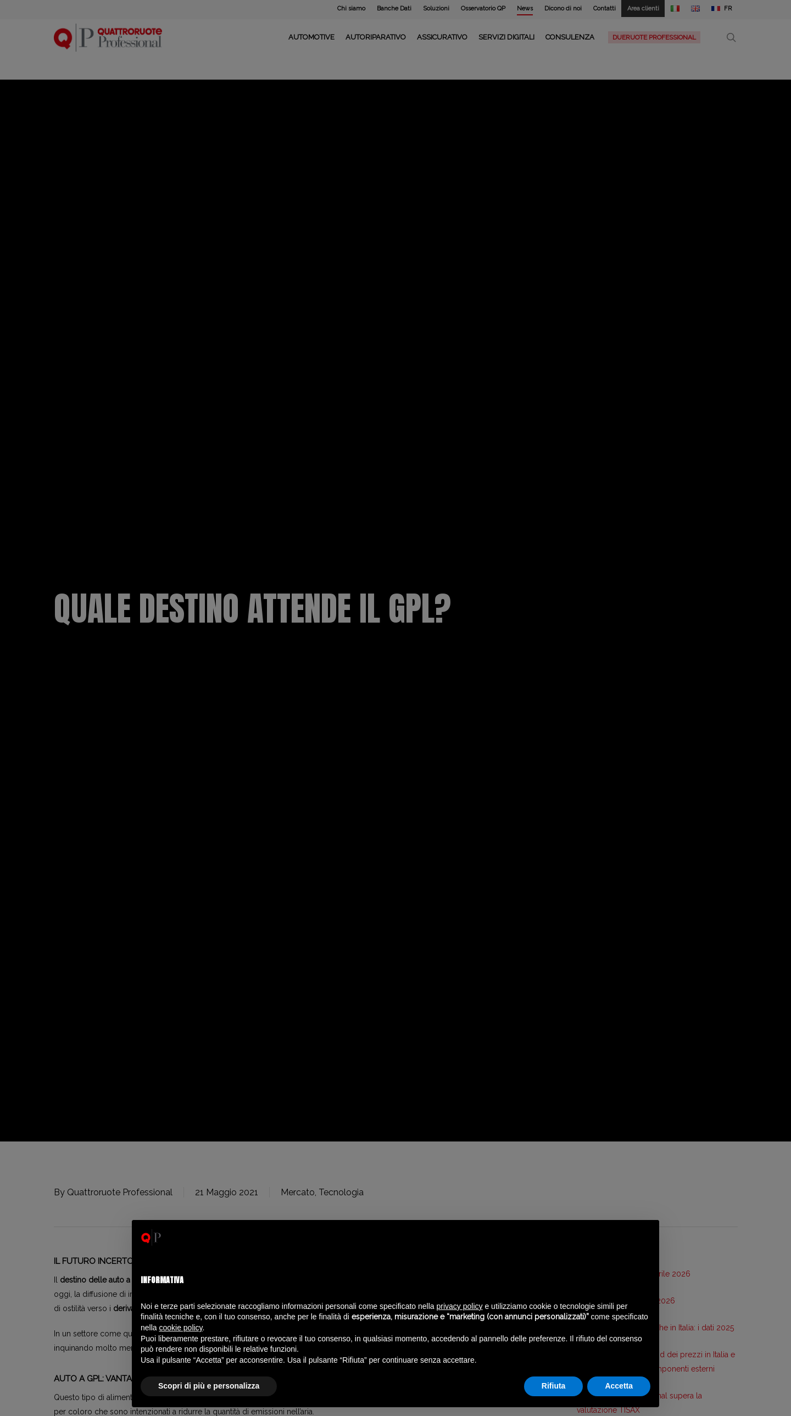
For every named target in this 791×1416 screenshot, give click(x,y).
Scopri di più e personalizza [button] (208, 1385)
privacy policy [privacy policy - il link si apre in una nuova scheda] (460, 1306)
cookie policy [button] (180, 1327)
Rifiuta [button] (554, 1385)
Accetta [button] (619, 1385)
